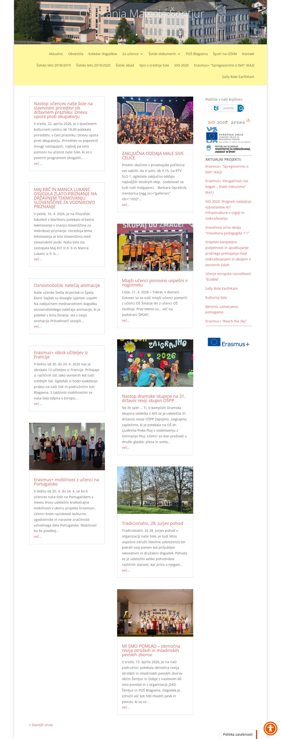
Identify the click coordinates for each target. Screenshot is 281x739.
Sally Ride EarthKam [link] (238, 77)
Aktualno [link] (56, 54)
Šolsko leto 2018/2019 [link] (53, 65)
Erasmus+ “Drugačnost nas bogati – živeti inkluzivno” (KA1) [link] (226, 187)
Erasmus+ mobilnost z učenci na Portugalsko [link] (66, 482)
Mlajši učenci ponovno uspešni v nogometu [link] (154, 283)
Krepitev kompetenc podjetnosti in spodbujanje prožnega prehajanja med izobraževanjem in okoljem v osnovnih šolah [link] (228, 253)
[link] (67, 446)
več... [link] (38, 163)
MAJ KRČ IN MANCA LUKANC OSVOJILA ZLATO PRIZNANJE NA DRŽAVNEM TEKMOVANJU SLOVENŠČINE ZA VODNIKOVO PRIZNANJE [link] (65, 197)
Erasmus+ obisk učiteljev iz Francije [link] (61, 355)
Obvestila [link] (75, 54)
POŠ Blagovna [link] (197, 54)
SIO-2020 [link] (181, 65)
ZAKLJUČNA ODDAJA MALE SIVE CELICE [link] (153, 155)
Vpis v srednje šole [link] (154, 65)
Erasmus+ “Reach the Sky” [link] (226, 321)
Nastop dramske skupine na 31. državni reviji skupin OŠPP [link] (153, 398)
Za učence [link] (130, 54)
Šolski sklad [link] (125, 65)
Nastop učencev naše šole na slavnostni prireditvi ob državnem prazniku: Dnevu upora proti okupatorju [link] (63, 110)
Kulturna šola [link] (216, 297)
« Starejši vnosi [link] (41, 725)
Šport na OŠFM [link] (225, 54)
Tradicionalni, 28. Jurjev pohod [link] (152, 523)
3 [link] (145, 35)
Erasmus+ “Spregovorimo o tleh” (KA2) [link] (224, 65)
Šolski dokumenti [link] (162, 54)
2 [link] (140, 35)
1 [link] (136, 35)
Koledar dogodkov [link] (102, 54)
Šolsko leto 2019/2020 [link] (93, 65)
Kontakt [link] (248, 54)
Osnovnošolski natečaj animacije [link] (67, 285)
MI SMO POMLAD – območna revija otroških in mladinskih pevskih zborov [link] (151, 650)
